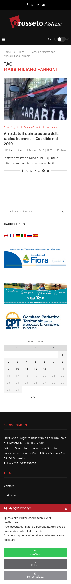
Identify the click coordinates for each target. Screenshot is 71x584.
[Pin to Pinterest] (31, 170)
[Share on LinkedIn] (35, 170)
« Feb (33, 397)
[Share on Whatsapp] (39, 170)
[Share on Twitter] (26, 170)
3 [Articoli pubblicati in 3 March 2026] (17, 361)
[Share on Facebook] (22, 170)
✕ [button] (66, 508)
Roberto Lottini (14, 150)
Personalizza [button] (35, 575)
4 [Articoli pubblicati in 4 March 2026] (26, 361)
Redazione (11, 495)
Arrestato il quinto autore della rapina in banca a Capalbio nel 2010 (31, 138)
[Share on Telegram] (43, 170)
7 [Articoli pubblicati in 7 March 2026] (54, 361)
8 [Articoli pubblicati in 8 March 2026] (62, 361)
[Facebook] (27, 4)
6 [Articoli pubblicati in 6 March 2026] (44, 361)
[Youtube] (38, 4)
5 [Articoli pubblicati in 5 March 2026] (35, 361)
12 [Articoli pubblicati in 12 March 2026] (35, 368)
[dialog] (35, 544)
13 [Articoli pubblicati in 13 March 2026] (44, 368)
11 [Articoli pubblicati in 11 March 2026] (26, 368)
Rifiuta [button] (35, 564)
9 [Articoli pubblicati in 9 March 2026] (8, 368)
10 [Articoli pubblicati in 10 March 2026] (17, 368)
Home (7, 51)
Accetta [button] (35, 552)
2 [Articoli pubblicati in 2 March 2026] (8, 361)
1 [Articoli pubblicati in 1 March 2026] (62, 354)
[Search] (49, 39)
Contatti (9, 486)
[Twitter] (32, 4)
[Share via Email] (48, 170)
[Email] (43, 4)
